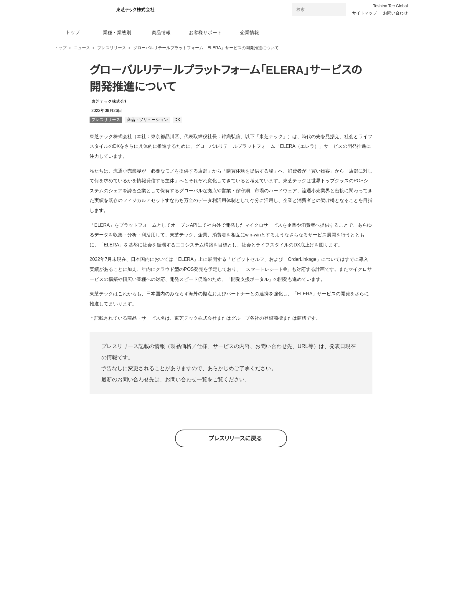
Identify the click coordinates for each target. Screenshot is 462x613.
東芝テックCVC (221, 535)
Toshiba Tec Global (390, 6)
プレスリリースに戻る (235, 438)
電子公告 (282, 563)
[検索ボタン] (338, 9)
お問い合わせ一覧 (186, 379)
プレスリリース (111, 47)
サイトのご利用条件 (244, 587)
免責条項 (287, 587)
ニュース (82, 47)
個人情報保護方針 (191, 587)
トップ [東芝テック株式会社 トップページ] (60, 47)
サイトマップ (364, 13)
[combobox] (311, 9)
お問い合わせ (395, 13)
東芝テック (120, 535)
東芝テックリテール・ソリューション (328, 535)
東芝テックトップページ (203, 563)
